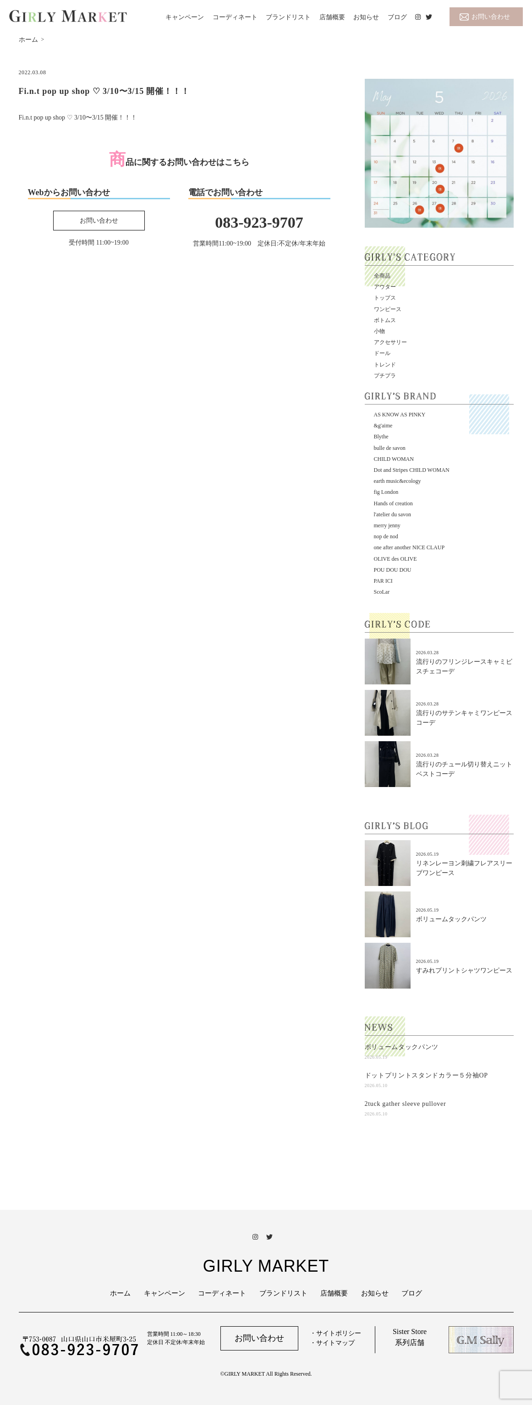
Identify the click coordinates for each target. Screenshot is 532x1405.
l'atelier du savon (392, 514)
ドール (382, 353)
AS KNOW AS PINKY (400, 414)
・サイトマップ (332, 1342)
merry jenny (387, 525)
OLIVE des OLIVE (395, 559)
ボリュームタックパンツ (451, 919)
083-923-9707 (259, 222)
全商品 (382, 276)
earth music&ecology (397, 481)
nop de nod (386, 536)
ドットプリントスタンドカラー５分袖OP (426, 1075)
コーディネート (235, 17)
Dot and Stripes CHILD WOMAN (412, 470)
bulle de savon (390, 448)
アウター (385, 287)
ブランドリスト (288, 17)
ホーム (120, 1293)
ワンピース (387, 309)
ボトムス (385, 320)
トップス (385, 298)
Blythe (381, 436)
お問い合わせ (491, 16)
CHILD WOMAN (394, 459)
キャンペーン (184, 17)
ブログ (397, 17)
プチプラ (385, 375)
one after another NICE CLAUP (409, 547)
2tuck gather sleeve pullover (405, 1103)
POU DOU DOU (392, 570)
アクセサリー (390, 342)
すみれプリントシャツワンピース (464, 970)
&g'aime (383, 425)
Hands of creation (393, 503)
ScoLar (382, 592)
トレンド (385, 364)
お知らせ (366, 17)
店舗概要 (332, 17)
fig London (386, 492)
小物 (379, 331)
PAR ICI (383, 581)
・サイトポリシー (335, 1333)
